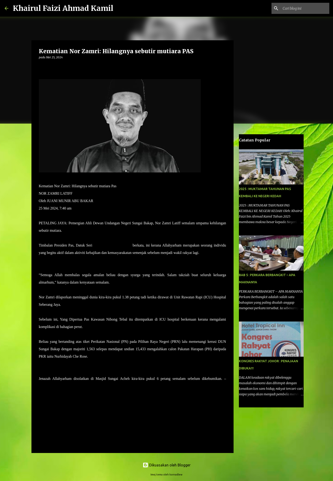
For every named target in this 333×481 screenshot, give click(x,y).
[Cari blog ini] (305, 8)
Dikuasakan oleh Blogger (167, 465)
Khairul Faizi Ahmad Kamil (63, 8)
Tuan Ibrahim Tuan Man (112, 245)
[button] (41, 67)
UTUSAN (46, 386)
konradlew (176, 474)
